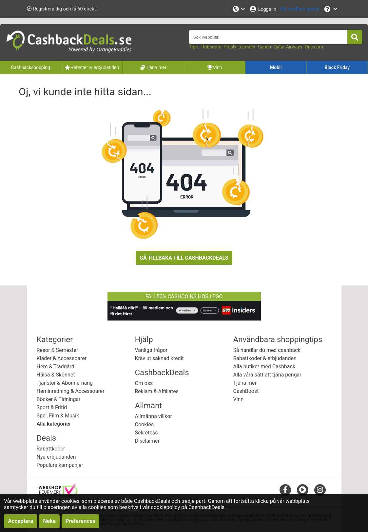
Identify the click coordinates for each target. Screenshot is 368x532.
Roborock (211, 46)
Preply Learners (239, 46)
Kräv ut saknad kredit (159, 358)
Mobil (275, 67)
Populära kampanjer (60, 465)
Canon (264, 46)
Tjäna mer (245, 383)
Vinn (238, 399)
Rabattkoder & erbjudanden (265, 358)
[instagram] (320, 489)
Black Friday (337, 67)
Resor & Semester (57, 350)
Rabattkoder (51, 449)
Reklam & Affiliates (157, 391)
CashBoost (246, 391)
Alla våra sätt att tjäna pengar (267, 375)
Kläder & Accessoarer (62, 358)
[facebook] (285, 489)
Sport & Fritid (52, 407)
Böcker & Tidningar (59, 399)
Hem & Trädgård (55, 366)
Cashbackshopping (30, 67)
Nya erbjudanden (56, 457)
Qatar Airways (288, 46)
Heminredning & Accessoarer (71, 391)
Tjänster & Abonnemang (65, 383)
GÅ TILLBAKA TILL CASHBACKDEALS (184, 258)
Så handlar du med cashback (266, 350)
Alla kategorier (54, 424)
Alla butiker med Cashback (264, 366)
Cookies (144, 424)
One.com (314, 46)
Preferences (81, 521)
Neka (49, 521)
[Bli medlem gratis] (300, 9)
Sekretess (146, 433)
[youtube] (302, 489)
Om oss (144, 383)
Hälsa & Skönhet (56, 375)
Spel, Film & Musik (58, 416)
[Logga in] (262, 9)
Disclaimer (147, 441)
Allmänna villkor (153, 416)
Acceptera (20, 521)
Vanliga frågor (151, 350)
